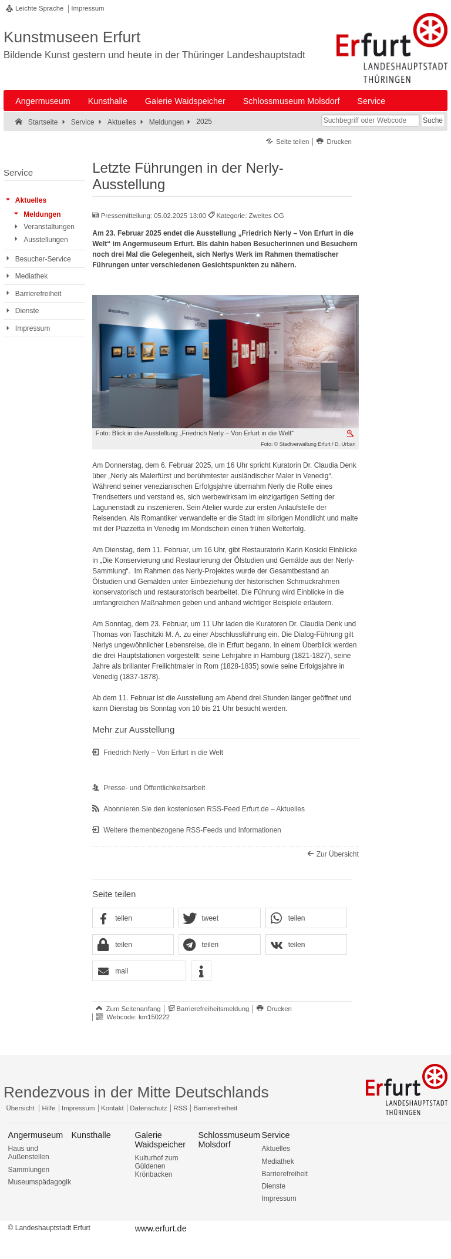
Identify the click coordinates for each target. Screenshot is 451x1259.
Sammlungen (29, 1170)
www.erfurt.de (161, 1228)
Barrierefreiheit (284, 1174)
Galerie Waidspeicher (185, 101)
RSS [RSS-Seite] (180, 1108)
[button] (133, 918)
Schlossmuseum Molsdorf (291, 101)
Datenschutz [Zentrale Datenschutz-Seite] (148, 1108)
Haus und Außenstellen (28, 1152)
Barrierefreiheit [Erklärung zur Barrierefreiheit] (215, 1108)
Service (371, 101)
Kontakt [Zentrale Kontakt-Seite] (112, 1108)
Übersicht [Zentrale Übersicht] (20, 1108)
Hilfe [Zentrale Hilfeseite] (49, 1108)
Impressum (87, 8)
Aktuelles (275, 1148)
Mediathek (277, 1161)
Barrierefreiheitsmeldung (212, 1008)
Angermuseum (42, 101)
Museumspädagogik (39, 1182)
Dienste (273, 1186)
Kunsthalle (107, 101)
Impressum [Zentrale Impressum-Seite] (78, 1108)
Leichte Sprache (39, 8)
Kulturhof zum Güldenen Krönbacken (156, 1166)
